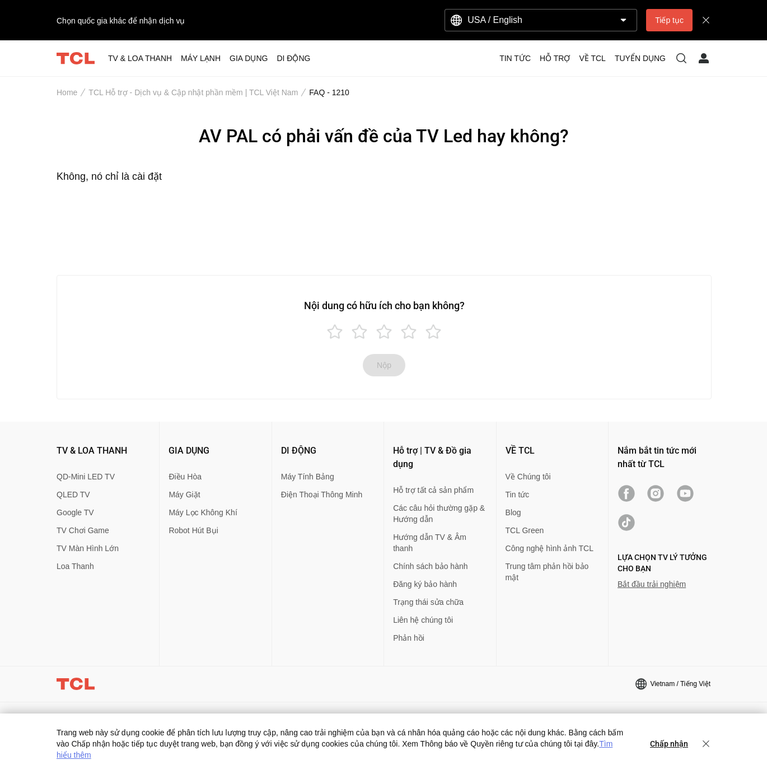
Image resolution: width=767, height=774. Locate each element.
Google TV (75, 512)
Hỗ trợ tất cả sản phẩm (433, 490)
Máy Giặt (184, 494)
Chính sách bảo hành (430, 566)
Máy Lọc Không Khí (203, 512)
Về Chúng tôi (528, 476)
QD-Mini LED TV (86, 476)
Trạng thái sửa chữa (428, 602)
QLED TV (73, 494)
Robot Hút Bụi (193, 530)
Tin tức (518, 494)
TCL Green (525, 530)
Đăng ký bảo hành (425, 584)
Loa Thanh (75, 566)
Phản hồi (408, 637)
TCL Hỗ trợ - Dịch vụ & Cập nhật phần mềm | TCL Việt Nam (193, 92)
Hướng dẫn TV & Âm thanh (429, 543)
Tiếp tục (669, 20)
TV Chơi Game (83, 530)
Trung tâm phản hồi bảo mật (547, 572)
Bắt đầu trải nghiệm (652, 584)
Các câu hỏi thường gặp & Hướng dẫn (439, 513)
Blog (513, 512)
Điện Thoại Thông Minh (321, 494)
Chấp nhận (669, 743)
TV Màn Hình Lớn (88, 548)
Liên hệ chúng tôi (423, 620)
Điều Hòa (185, 476)
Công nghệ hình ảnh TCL (549, 548)
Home (67, 92)
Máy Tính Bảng (307, 476)
